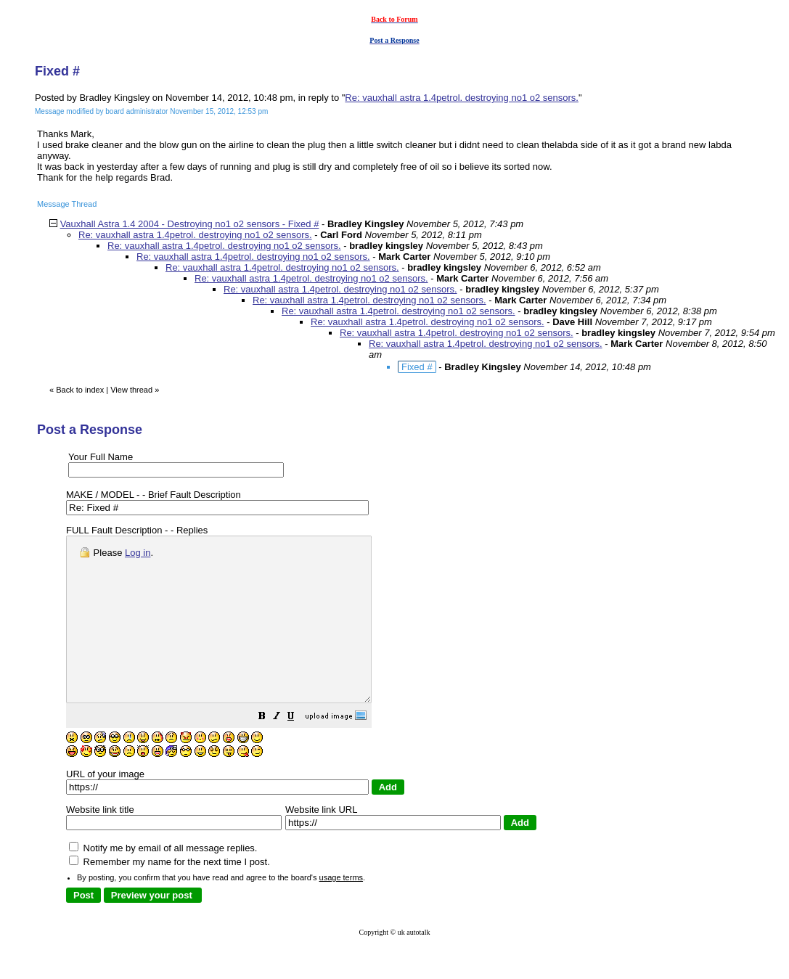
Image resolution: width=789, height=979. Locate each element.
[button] (298, 750)
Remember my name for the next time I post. (169, 894)
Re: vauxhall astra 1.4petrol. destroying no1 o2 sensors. (462, 97)
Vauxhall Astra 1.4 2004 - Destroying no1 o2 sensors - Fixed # (189, 223)
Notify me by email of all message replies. (163, 880)
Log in (137, 552)
